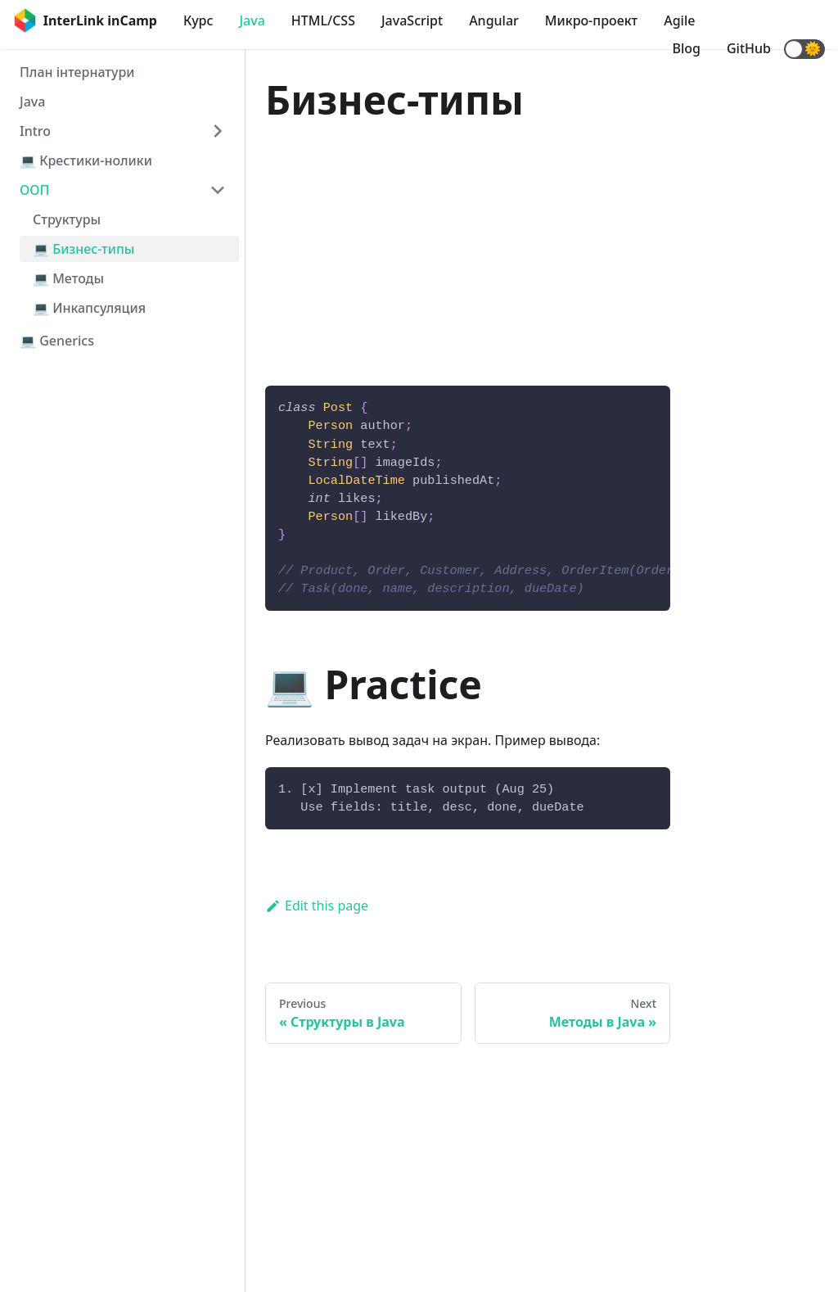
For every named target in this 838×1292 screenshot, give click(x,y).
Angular (494, 20)
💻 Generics (57, 341)
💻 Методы (68, 278)
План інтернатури (77, 72)
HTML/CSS (323, 20)
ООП (34, 190)
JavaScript (412, 20)
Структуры (67, 219)
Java (251, 20)
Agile (679, 20)
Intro (35, 131)
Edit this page (316, 906)
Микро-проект (591, 20)
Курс (198, 20)
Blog (687, 48)
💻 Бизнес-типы (83, 249)
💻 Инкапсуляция (89, 308)
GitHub (749, 48)
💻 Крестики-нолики (86, 160)
